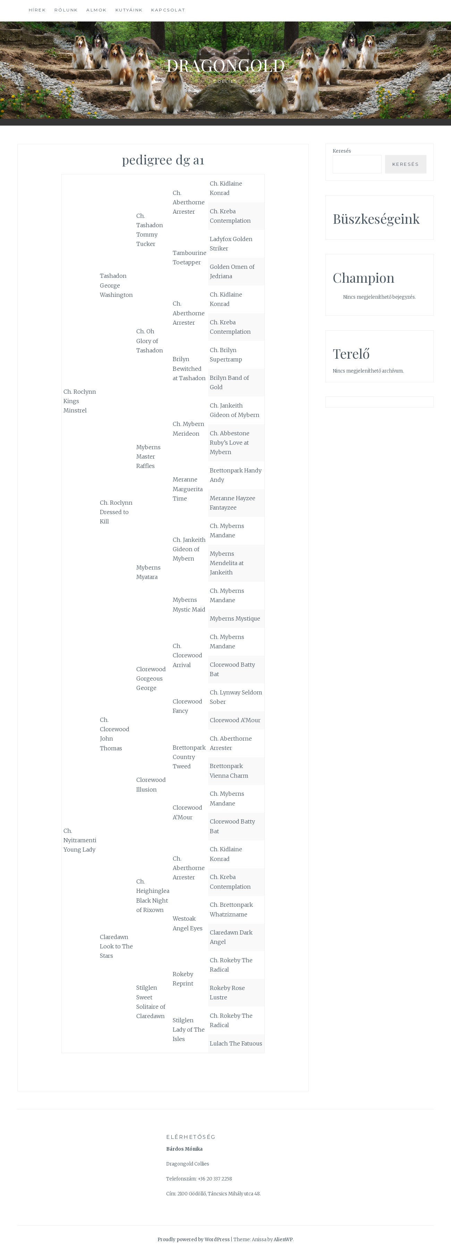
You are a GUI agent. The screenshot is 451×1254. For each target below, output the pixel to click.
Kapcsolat (168, 9)
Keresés (342, 151)
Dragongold (225, 64)
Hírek (37, 9)
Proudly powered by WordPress (194, 1240)
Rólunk (66, 9)
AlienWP (283, 1240)
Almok (96, 9)
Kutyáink (129, 9)
